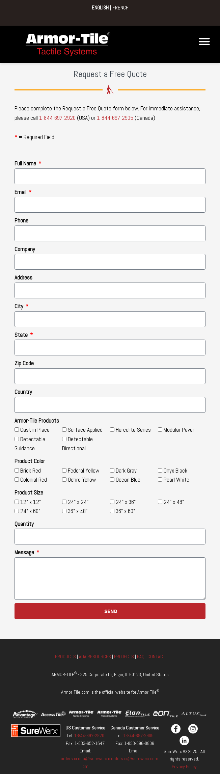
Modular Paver (179, 429)
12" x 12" (30, 502)
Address (23, 277)
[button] (204, 41)
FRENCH (120, 7)
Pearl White (176, 479)
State (22, 335)
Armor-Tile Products (37, 420)
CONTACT (156, 656)
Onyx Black (175, 470)
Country (23, 392)
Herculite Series (133, 429)
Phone (21, 220)
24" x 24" (78, 502)
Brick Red (30, 470)
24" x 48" (174, 502)
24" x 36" (126, 502)
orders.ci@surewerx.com (134, 758)
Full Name (26, 163)
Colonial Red (33, 479)
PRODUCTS (66, 656)
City (20, 306)
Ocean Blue (128, 479)
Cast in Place (35, 429)
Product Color (30, 461)
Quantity (24, 524)
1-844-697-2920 (57, 118)
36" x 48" (77, 511)
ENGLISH (100, 7)
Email (21, 192)
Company (25, 249)
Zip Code (24, 363)
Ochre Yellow (82, 479)
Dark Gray (126, 470)
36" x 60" (125, 511)
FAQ (140, 656)
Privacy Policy (184, 767)
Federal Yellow (83, 470)
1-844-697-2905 (115, 118)
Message (25, 552)
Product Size (29, 492)
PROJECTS (124, 656)
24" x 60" (30, 511)
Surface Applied (85, 429)
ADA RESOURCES (95, 656)
